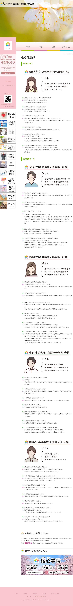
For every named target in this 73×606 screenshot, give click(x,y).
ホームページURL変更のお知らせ (8, 85)
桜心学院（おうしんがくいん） (17, 3)
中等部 (41, 47)
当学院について (8, 73)
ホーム (8, 48)
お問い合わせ (66, 47)
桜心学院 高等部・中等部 (34, 600)
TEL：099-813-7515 (8, 68)
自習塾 (53, 47)
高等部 (28, 47)
